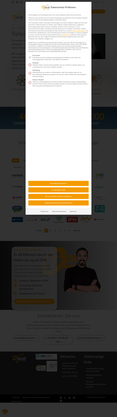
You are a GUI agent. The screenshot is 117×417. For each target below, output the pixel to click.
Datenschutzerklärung (79, 31)
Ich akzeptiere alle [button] (58, 190)
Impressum (73, 211)
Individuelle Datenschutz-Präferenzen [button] (58, 203)
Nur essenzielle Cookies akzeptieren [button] (58, 196)
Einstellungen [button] (65, 35)
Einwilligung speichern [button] (58, 183)
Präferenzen (44, 211)
